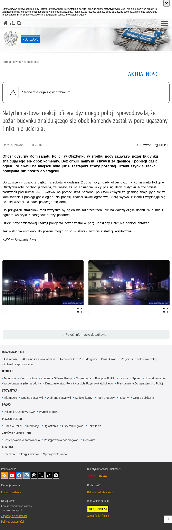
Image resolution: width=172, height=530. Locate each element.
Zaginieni (127, 359)
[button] (164, 23)
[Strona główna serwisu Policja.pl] (5, 23)
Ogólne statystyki (32, 397)
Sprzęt (136, 378)
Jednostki (10, 378)
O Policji (7, 371)
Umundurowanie (155, 378)
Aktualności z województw (38, 359)
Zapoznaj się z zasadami (14, 516)
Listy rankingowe (72, 426)
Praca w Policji (12, 419)
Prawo (6, 404)
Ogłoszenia (51, 426)
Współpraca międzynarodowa (22, 383)
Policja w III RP (104, 378)
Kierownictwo (28, 378)
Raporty (124, 397)
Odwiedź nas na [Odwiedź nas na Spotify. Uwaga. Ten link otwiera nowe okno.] (56, 475)
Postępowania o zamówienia (22, 440)
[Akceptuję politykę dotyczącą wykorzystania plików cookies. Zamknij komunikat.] (166, 3)
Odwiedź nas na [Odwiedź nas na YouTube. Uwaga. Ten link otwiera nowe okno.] (12, 475)
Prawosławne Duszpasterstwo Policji (140, 383)
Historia (123, 378)
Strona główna (11, 61)
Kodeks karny (83, 397)
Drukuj (161, 145)
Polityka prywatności (12, 521)
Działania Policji (13, 352)
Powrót (144, 145)
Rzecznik (9, 454)
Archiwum (89, 440)
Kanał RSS (4, 475)
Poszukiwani (109, 359)
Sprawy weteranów (55, 454)
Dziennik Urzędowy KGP (19, 411)
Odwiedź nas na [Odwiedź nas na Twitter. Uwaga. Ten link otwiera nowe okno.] (41, 475)
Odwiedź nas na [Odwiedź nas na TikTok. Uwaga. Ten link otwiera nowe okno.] (48, 475)
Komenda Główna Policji (56, 378)
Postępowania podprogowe (61, 440)
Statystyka (9, 390)
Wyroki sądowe (48, 411)
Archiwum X (67, 359)
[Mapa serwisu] (12, 23)
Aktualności (31, 61)
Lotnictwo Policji (147, 359)
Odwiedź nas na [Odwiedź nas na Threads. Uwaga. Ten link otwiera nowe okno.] (34, 475)
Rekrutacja (94, 426)
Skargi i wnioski (29, 454)
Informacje (10, 397)
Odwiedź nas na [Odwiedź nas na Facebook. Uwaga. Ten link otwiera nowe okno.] (19, 475)
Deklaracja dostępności (100, 492)
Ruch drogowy (88, 359)
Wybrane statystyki (59, 397)
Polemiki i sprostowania (19, 364)
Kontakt (7, 447)
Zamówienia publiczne (16, 433)
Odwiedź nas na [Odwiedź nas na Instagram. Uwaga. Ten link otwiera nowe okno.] (26, 475)
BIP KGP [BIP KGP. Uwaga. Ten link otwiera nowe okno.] (102, 476)
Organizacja (83, 378)
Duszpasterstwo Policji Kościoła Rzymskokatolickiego (79, 383)
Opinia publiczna (143, 397)
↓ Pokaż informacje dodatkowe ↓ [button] (86, 334)
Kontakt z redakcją (11, 492)
